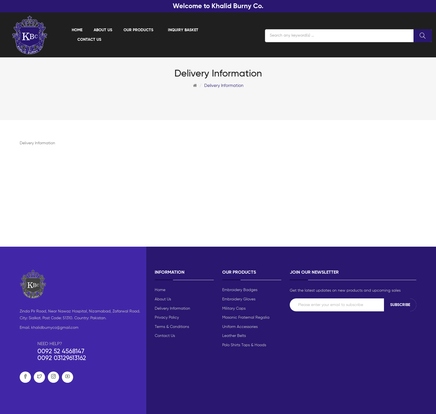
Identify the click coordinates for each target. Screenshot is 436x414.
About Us (163, 299)
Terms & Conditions (172, 327)
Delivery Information (223, 86)
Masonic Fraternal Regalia (245, 318)
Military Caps (234, 308)
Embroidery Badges (239, 290)
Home (160, 290)
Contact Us (165, 336)
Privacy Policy (167, 318)
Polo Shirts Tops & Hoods (244, 345)
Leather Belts (234, 336)
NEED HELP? (49, 344)
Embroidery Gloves (238, 299)
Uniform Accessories (240, 327)
